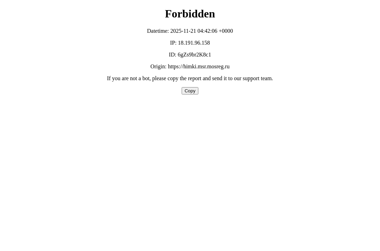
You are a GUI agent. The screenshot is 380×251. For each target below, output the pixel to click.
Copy (189, 90)
